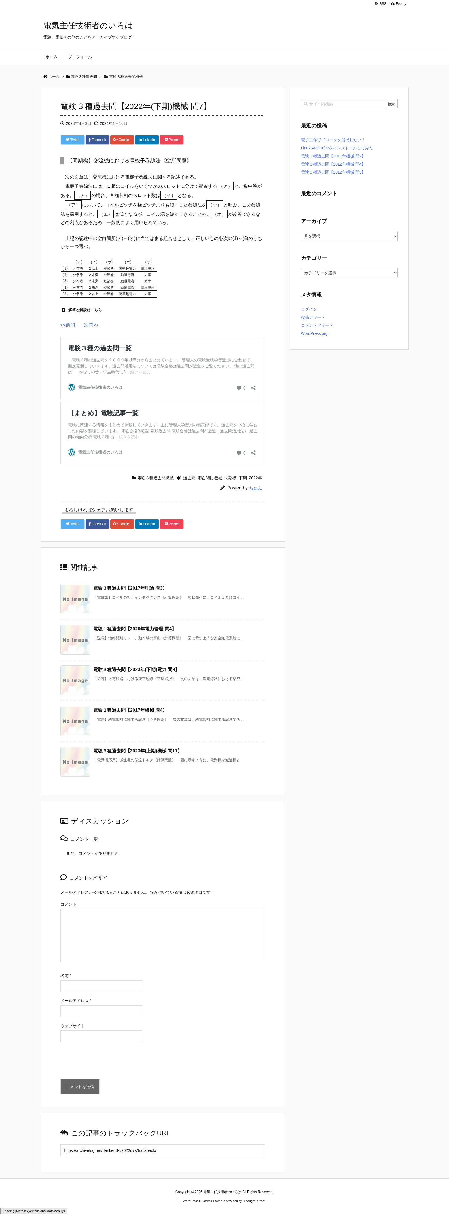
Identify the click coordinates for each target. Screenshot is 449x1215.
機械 (218, 478)
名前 (65, 975)
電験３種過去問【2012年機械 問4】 (333, 164)
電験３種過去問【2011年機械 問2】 (333, 156)
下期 (243, 478)
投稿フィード (313, 317)
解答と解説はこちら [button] (81, 310)
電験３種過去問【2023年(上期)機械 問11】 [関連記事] (137, 750)
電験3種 (204, 478)
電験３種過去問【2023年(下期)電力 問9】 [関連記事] (136, 669)
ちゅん (255, 487)
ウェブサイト (72, 1026)
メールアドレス (75, 1000)
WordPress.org (314, 333)
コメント (68, 904)
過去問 (189, 478)
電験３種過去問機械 (155, 478)
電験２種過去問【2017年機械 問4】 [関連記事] (130, 710)
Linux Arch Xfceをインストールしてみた (337, 148)
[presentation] (104, 1062)
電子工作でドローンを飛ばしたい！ (333, 140)
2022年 (255, 478)
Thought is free (254, 1201)
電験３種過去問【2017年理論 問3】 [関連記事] (130, 588)
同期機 (230, 478)
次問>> (91, 324)
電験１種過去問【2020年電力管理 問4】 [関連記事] (135, 628)
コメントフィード (317, 325)
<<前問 (67, 324)
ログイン (309, 309)
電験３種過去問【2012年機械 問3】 (333, 172)
